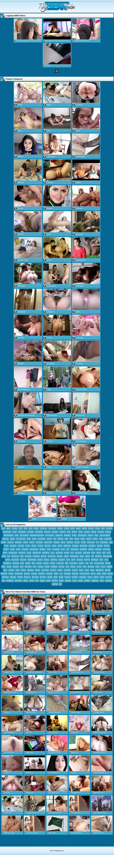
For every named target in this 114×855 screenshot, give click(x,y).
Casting (87, 532)
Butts (56, 574)
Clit (8, 556)
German (109, 528)
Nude (101, 539)
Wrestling (45, 553)
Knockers (18, 580)
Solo (34, 567)
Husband (10, 580)
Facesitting (74, 556)
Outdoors (83, 549)
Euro (93, 553)
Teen (20, 528)
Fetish (23, 570)
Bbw (28, 539)
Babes (84, 528)
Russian (11, 542)
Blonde (107, 570)
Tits (91, 563)
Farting (40, 567)
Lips (3, 580)
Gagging (30, 570)
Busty (63, 542)
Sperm (52, 563)
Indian (36, 528)
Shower (46, 563)
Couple (74, 570)
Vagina (81, 563)
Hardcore (22, 553)
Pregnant (92, 546)
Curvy (79, 567)
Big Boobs (99, 570)
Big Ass (23, 560)
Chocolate (51, 556)
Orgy (96, 535)
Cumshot (67, 570)
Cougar (34, 574)
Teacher (42, 549)
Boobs (40, 560)
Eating (73, 567)
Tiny (25, 528)
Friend (76, 539)
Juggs (42, 580)
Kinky (48, 580)
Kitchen (55, 580)
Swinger (5, 539)
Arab (3, 528)
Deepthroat (37, 553)
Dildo (97, 567)
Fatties (46, 560)
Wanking (54, 560)
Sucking (80, 560)
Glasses (53, 570)
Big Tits (47, 546)
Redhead (36, 556)
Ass (87, 563)
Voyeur (77, 542)
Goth (73, 560)
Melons (43, 556)
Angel (54, 546)
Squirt (87, 556)
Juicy (82, 556)
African (91, 528)
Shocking (106, 549)
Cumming (56, 549)
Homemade (7, 532)
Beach (32, 542)
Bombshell (18, 574)
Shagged (18, 542)
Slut (21, 567)
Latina (80, 580)
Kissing (61, 567)
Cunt (68, 560)
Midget (20, 577)
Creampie (39, 542)
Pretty (74, 535)
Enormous (73, 563)
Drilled (109, 567)
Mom (8, 528)
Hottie (81, 570)
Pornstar (28, 556)
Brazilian (41, 574)
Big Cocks (15, 560)
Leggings (95, 580)
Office (102, 577)
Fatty (17, 570)
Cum (52, 553)
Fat (97, 542)
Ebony (95, 539)
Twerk (9, 567)
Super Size (48, 542)
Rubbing (16, 563)
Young (66, 528)
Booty (11, 574)
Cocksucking (84, 574)
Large (61, 580)
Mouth (110, 574)
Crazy (83, 539)
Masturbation (8, 535)
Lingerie (68, 580)
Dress (103, 567)
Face (5, 570)
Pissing (108, 532)
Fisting (38, 563)
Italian (26, 580)
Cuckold (47, 532)
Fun (67, 549)
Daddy (12, 539)
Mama (78, 528)
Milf (111, 542)
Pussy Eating (99, 563)
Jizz (37, 580)
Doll (71, 539)
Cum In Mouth (105, 535)
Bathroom (67, 546)
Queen (108, 563)
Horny (93, 574)
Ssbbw (47, 567)
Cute (84, 567)
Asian (80, 532)
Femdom (78, 553)
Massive (13, 577)
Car (61, 574)
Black (5, 553)
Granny (14, 528)
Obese (96, 577)
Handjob (55, 532)
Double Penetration (37, 535)
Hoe (33, 563)
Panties (60, 539)
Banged (56, 542)
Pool (63, 549)
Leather (87, 580)
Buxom (106, 546)
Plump (66, 553)
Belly (92, 570)
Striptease (83, 546)
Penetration (50, 535)
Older (73, 528)
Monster (43, 577)
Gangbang (74, 549)
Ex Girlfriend (21, 539)
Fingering (15, 556)
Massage (5, 577)
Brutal (97, 528)
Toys (106, 560)
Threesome (82, 535)
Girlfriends (104, 542)
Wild (66, 539)
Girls (109, 553)
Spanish (70, 542)
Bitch (87, 570)
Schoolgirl (41, 539)
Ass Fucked (24, 535)
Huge (99, 574)
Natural (67, 577)
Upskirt (91, 549)
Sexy (4, 556)
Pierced (87, 560)
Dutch (8, 560)
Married (108, 577)
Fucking (101, 532)
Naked (94, 532)
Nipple (89, 539)
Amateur (13, 546)
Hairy (15, 532)
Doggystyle (13, 553)
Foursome (39, 532)
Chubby (75, 546)
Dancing (91, 567)
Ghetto (37, 570)
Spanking (59, 553)
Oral (67, 567)
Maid (55, 577)
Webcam (98, 549)
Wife (68, 532)
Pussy (66, 556)
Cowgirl (11, 570)
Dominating (107, 556)
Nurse (90, 577)
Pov (72, 553)
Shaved (59, 556)
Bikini (60, 546)
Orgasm (62, 532)
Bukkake (67, 535)
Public (3, 542)
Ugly (16, 535)
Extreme (21, 546)
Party (18, 549)
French (49, 539)
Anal (103, 528)
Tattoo (12, 549)
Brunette (49, 574)
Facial (34, 546)
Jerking (40, 546)
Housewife (22, 532)
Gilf (55, 539)
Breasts (27, 574)
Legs (101, 580)
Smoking (28, 567)
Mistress (27, 577)
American (60, 563)
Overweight (32, 560)
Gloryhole (45, 570)
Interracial (52, 528)
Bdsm (99, 553)
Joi (60, 584)
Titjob (34, 539)
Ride (3, 567)
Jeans (32, 580)
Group (83, 542)
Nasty (61, 577)
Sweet (28, 546)
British (74, 532)
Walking (54, 567)
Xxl (93, 556)
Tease (6, 546)
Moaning (35, 577)
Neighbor (83, 577)
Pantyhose (7, 563)
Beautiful (108, 539)
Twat (101, 560)
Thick (49, 549)
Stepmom (59, 535)
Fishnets (25, 549)
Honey (25, 542)
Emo (22, 563)
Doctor (6, 549)
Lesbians (108, 580)
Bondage (95, 560)
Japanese (43, 528)
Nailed (50, 577)
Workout (98, 556)
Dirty (30, 528)
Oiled (104, 574)
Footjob (100, 546)
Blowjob (4, 574)
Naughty (75, 577)
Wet (104, 553)
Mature (60, 528)
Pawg (29, 553)
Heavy (60, 570)
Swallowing (34, 549)
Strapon (16, 567)
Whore (28, 563)
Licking (55, 584)
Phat (21, 556)
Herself (90, 535)
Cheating (67, 574)
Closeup (75, 574)
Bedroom (86, 553)
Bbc (66, 563)
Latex (74, 580)
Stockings (91, 542)
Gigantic (62, 560)
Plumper (31, 532)
